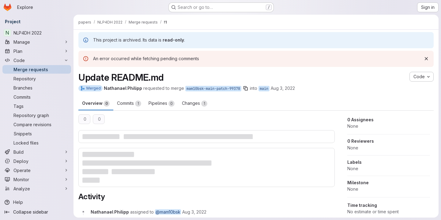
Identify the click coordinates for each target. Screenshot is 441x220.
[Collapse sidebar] (36, 212)
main (264, 88)
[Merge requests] (36, 69)
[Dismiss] (426, 58)
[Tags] (36, 106)
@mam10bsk (168, 212)
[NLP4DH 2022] (36, 32)
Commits (129, 104)
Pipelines (162, 104)
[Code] (36, 60)
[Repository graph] (36, 115)
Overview (96, 104)
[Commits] (36, 97)
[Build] (36, 152)
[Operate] (36, 170)
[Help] (36, 202)
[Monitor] (36, 179)
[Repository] (36, 78)
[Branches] (36, 87)
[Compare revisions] (36, 124)
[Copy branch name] (245, 88)
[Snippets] (36, 133)
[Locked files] (36, 142)
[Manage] (36, 42)
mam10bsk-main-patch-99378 (213, 88)
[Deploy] (36, 161)
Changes (194, 104)
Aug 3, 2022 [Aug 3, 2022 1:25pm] (283, 88)
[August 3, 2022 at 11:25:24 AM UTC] (194, 212)
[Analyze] (36, 188)
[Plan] (36, 51)
